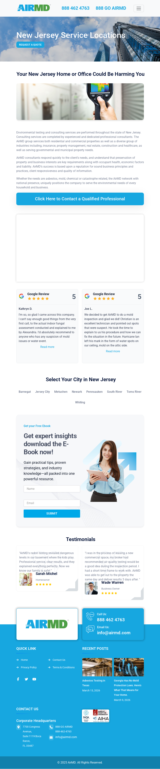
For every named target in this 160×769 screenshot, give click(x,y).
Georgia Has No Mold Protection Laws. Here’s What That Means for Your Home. (127, 687)
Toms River (134, 392)
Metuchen (60, 392)
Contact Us (56, 660)
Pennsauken (94, 392)
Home (22, 660)
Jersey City (42, 392)
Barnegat (25, 392)
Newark (77, 392)
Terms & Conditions (61, 667)
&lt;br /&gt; (80, 248)
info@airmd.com (113, 633)
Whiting (80, 402)
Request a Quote (30, 45)
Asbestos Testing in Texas (93, 683)
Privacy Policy (26, 667)
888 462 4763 (75, 8)
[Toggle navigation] (139, 8)
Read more (47, 347)
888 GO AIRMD (113, 8)
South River (114, 392)
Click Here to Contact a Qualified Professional (80, 199)
